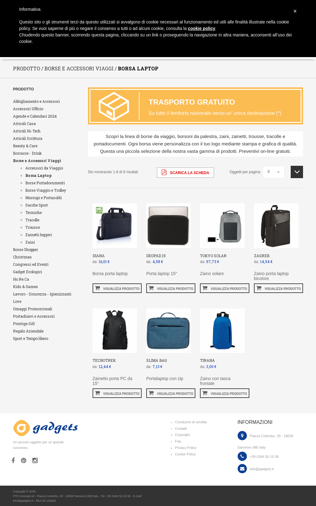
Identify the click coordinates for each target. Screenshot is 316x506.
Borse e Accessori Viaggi (37, 160)
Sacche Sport (36, 205)
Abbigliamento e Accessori (36, 101)
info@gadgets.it (262, 469)
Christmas (22, 256)
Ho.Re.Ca (21, 279)
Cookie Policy (185, 454)
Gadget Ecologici (27, 271)
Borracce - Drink (27, 153)
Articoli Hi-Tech (26, 130)
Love (17, 301)
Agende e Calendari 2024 (35, 116)
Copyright (182, 435)
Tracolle (32, 219)
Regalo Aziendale (28, 330)
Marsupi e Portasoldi (43, 197)
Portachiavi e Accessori (34, 316)
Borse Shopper (25, 249)
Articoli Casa (24, 123)
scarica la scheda (185, 172)
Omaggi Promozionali (32, 308)
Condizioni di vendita (191, 422)
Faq (178, 441)
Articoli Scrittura (27, 138)
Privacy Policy (185, 448)
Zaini (30, 242)
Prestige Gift (24, 323)
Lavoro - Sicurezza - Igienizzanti (42, 293)
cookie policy (201, 28)
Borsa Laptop (38, 175)
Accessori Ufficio (28, 108)
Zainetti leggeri (38, 234)
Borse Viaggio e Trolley (45, 190)
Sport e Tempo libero (30, 338)
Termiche (33, 212)
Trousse (32, 227)
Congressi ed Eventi (30, 264)
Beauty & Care (25, 145)
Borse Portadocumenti (45, 182)
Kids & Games (25, 286)
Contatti (181, 428)
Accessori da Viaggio (44, 167)
